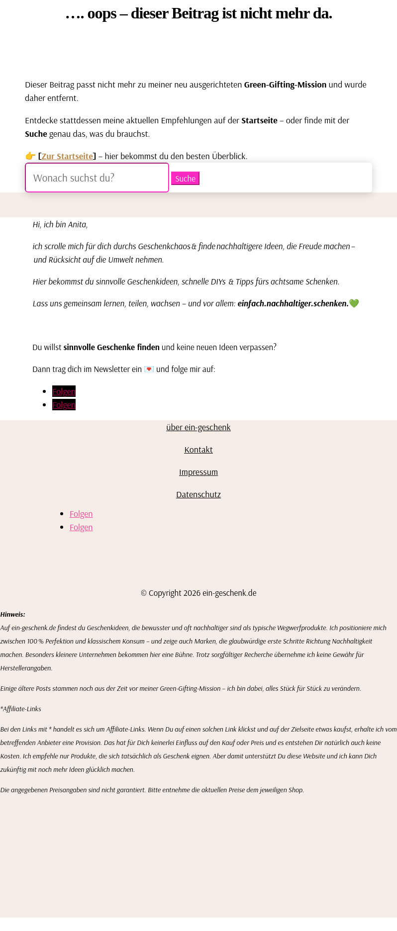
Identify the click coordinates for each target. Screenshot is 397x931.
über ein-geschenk (198, 427)
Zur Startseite (67, 156)
